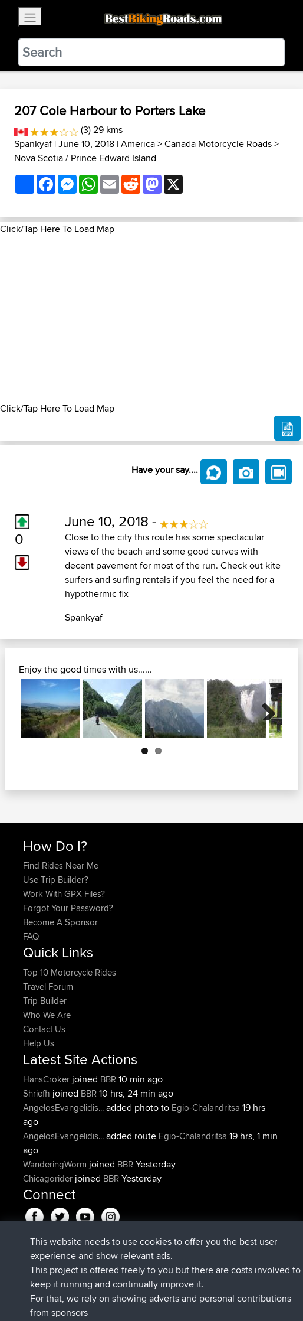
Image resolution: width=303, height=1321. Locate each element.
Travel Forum (48, 986)
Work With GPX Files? (64, 894)
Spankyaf (33, 144)
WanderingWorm (56, 1164)
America (138, 144)
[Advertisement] (151, 319)
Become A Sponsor (60, 922)
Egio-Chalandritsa (206, 1107)
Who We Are (47, 1015)
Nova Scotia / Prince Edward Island (85, 158)
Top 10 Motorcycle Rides (69, 972)
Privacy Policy (181, 1275)
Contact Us (44, 1029)
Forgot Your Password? (68, 908)
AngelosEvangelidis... (63, 1107)
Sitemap (133, 1275)
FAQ (31, 936)
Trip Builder (45, 1000)
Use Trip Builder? (55, 879)
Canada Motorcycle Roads (218, 144)
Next (264, 708)
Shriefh (37, 1093)
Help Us (38, 1043)
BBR (108, 1079)
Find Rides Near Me (60, 865)
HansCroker (47, 1079)
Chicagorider (49, 1178)
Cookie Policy (239, 1275)
